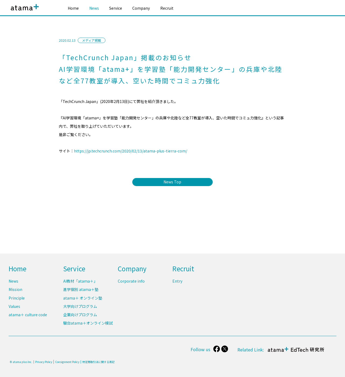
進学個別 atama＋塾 (80, 290)
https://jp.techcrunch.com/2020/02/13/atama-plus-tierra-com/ (130, 151)
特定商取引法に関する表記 (98, 362)
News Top (173, 181)
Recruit (166, 8)
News (94, 8)
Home (73, 8)
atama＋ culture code (28, 314)
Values (14, 306)
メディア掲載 (91, 40)
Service (115, 8)
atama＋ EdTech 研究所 (295, 352)
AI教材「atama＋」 (80, 281)
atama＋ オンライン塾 (82, 298)
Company (141, 8)
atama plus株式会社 (24, 11)
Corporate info (131, 281)
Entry (177, 281)
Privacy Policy (43, 362)
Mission (15, 290)
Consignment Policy (67, 362)
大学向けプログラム (80, 306)
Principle (17, 298)
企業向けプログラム (80, 314)
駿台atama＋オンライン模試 (88, 323)
